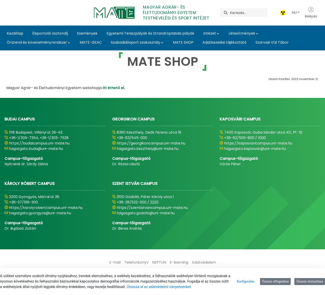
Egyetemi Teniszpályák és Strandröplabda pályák (150, 33)
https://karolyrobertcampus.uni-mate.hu (46, 207)
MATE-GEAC (91, 42)
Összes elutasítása (309, 281)
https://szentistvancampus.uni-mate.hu (152, 207)
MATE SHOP (183, 42)
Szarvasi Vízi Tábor (272, 42)
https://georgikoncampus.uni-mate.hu (151, 143)
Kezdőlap (15, 33)
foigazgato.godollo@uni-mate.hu (146, 213)
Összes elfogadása (275, 281)
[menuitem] (115, 262)
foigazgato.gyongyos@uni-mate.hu (40, 213)
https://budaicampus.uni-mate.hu (39, 143)
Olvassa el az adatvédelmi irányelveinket (159, 287)
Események (87, 33)
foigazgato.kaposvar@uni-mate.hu (255, 148)
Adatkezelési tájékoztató (224, 42)
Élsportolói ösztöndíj (50, 33)
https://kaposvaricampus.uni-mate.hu (258, 143)
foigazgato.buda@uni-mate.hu (36, 148)
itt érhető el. (114, 87)
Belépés (311, 13)
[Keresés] (248, 12)
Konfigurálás (245, 281)
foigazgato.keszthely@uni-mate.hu (148, 148)
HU (296, 12)
